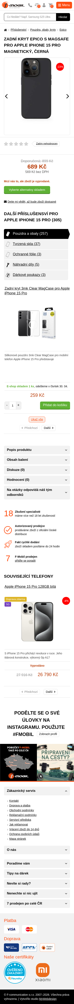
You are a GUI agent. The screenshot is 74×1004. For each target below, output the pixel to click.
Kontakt (14, 800)
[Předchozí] (6, 96)
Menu (64, 5)
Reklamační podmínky (23, 815)
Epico (63, 29)
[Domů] (5, 30)
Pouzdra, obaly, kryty (43, 29)
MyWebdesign (47, 998)
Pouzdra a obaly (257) (26, 234)
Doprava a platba (19, 805)
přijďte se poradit (25, 560)
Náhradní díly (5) (22, 265)
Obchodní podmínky (21, 810)
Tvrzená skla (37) (22, 244)
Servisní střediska (20, 819)
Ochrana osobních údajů (24, 834)
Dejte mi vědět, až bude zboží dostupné (30, 201)
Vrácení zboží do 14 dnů (24, 829)
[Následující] (68, 96)
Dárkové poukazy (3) (25, 275)
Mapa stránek (17, 838)
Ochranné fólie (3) (23, 255)
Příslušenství (18, 29)
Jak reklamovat (18, 824)
